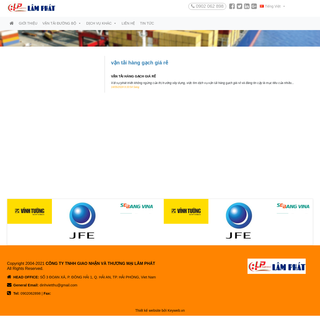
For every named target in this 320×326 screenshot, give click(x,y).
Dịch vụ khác (101, 26)
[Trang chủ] (11, 26)
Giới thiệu (28, 26)
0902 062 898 (207, 6)
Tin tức (147, 26)
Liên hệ (128, 26)
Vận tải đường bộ (61, 26)
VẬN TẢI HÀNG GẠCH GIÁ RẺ (133, 79)
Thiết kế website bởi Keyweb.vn (160, 321)
